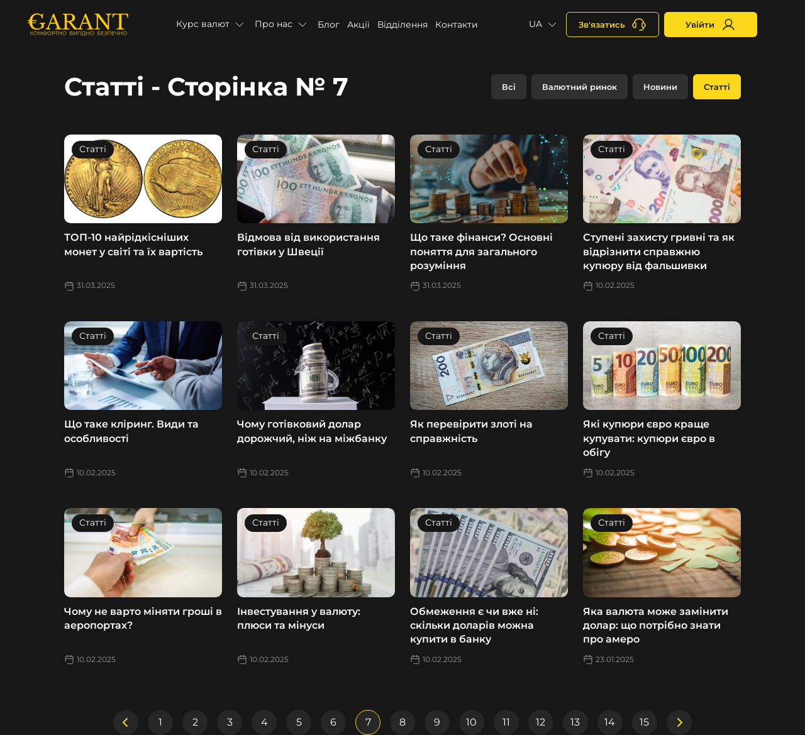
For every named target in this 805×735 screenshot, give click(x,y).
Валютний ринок (579, 87)
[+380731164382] (612, 24)
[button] (211, 24)
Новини (660, 87)
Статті (717, 87)
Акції (358, 24)
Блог (329, 24)
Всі (509, 87)
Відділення (402, 24)
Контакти (456, 24)
